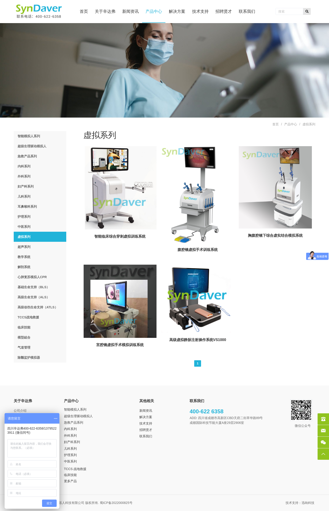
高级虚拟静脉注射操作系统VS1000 (197, 340)
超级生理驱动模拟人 (78, 416)
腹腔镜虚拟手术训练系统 (198, 250)
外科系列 (70, 435)
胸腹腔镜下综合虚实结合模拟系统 (275, 235)
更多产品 (70, 481)
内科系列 (70, 429)
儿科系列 (70, 448)
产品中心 (290, 124)
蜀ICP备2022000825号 (116, 503)
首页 (275, 124)
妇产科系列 (72, 442)
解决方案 (145, 417)
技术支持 (145, 423)
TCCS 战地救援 (75, 469)
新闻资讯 (145, 410)
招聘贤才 (145, 430)
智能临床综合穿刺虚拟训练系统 (120, 236)
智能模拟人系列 (75, 409)
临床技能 (70, 475)
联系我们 (145, 436)
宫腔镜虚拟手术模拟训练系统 (120, 345)
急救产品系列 (73, 422)
